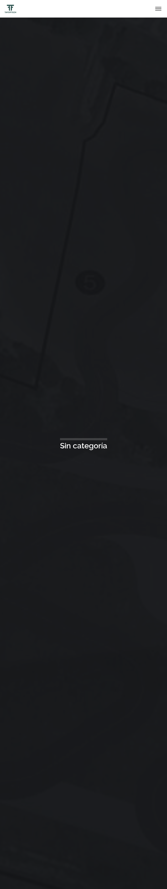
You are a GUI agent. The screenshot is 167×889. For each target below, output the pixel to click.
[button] (8, 880)
